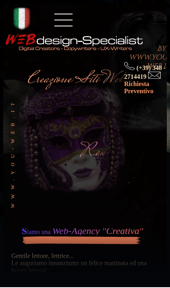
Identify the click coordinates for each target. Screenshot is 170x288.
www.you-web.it (13, 153)
